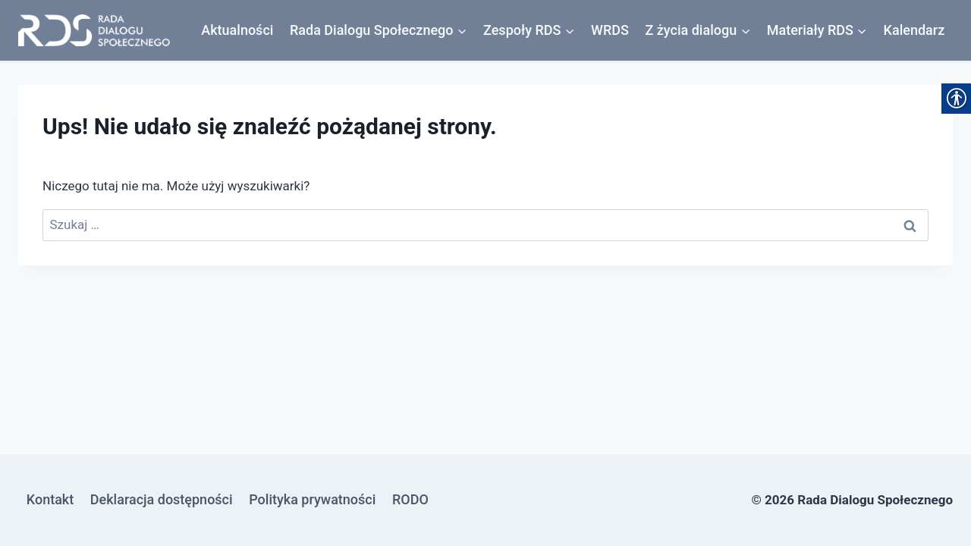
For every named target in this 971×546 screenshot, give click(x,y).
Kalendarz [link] (914, 30)
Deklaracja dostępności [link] (161, 499)
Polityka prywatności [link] (312, 499)
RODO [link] (410, 499)
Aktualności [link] (237, 30)
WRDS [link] (610, 30)
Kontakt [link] (50, 499)
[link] (94, 30)
